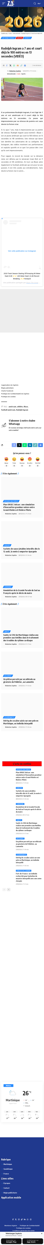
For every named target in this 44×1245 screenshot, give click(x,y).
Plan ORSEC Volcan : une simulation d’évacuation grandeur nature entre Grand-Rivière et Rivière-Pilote (19, 507)
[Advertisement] (22, 311)
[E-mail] (17, 65)
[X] (15, 1219)
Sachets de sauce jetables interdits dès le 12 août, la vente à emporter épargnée (21, 550)
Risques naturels (11, 501)
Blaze (26, 407)
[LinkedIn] (24, 1219)
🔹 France (5, 1174)
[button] (4, 3)
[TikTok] (21, 1219)
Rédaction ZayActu (15, 71)
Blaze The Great (32, 283)
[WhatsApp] (27, 1219)
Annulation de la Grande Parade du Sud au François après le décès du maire (28, 809)
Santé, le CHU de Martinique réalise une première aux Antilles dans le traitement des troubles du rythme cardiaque (21, 638)
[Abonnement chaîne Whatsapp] (22, 1060)
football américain (8, 410)
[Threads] (30, 1219)
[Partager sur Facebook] (6, 65)
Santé (6, 631)
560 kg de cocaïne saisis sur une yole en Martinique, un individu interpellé (28, 860)
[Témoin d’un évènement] (22, 1007)
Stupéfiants (9, 717)
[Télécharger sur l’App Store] (32, 1241)
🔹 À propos (5, 1183)
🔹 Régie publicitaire (9, 1193)
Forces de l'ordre (24, 870)
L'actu (19, 38)
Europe (7, 545)
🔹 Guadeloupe (7, 1169)
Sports (27, 38)
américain (12, 407)
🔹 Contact (5, 1188)
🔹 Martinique (6, 1164)
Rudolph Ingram (22, 410)
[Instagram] (18, 1219)
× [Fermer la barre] (41, 1233)
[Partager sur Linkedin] (30, 445)
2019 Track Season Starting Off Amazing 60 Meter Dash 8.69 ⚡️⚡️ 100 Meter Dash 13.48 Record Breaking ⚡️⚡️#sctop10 (22, 276)
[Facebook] (13, 1219)
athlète (20, 407)
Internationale (8, 38)
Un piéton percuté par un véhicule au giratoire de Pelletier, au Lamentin (19, 680)
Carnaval (7, 587)
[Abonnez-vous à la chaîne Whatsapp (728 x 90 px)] (22, 105)
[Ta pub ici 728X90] (22, 44)
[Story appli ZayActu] (22, 929)
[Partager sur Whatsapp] (14, 65)
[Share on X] (10, 65)
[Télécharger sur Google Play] (11, 1241)
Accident (7, 675)
